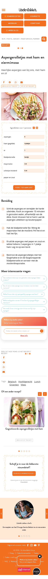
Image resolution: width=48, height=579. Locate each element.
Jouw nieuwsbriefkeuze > (24, 473)
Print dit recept (27, 86)
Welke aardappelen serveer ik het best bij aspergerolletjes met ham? (24, 301)
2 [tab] (21, 451)
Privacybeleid (24, 482)
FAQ (6, 561)
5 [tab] (29, 451)
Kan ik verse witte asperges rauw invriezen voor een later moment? (24, 287)
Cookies (36, 553)
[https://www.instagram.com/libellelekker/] (31, 545)
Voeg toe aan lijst (24, 187)
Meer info (24, 335)
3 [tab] (24, 451)
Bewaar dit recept (10, 86)
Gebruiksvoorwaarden (24, 553)
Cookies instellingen (11, 557)
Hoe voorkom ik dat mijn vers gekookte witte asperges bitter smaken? (24, 279)
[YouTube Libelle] (35, 545)
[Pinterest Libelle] (39, 545)
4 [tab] (26, 451)
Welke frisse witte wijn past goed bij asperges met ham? (23, 294)
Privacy (12, 553)
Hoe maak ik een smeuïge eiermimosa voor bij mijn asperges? (24, 309)
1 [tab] (19, 451)
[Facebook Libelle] (27, 545)
